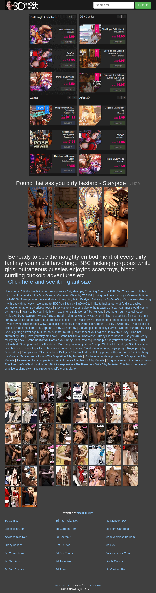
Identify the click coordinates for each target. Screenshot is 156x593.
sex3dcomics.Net (16, 537)
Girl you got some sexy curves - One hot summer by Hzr (113, 328)
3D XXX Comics (92, 585)
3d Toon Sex (64, 561)
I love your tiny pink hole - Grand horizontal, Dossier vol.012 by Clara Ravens (75, 336)
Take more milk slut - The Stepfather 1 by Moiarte (52, 356)
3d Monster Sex (116, 520)
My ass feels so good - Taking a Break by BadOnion (69, 315)
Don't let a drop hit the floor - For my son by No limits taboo (72, 319)
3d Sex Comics (14, 569)
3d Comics (11, 520)
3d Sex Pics (12, 561)
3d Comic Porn (14, 553)
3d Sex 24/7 (63, 537)
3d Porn (61, 569)
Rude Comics (115, 561)
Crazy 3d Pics (13, 545)
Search (143, 5)
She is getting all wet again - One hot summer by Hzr (38, 332)
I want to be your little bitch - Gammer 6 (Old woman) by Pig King (62, 311)
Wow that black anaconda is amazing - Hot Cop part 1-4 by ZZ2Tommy (84, 323)
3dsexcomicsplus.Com (120, 537)
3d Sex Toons (64, 553)
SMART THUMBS (85, 513)
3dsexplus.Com (15, 528)
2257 (57, 585)
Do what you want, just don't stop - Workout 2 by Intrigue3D (95, 344)
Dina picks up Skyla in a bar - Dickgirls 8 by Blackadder (56, 352)
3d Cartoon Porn (66, 528)
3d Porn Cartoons (117, 528)
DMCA (65, 585)
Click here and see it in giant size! (50, 282)
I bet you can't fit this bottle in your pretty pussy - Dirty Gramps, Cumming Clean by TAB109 (62, 291)
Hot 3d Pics (63, 545)
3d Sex (110, 545)
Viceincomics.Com (118, 553)
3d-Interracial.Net (66, 520)
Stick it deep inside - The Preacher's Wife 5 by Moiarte (83, 364)
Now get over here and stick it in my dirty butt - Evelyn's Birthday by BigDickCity (71, 299)
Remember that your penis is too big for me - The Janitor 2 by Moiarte (60, 360)
